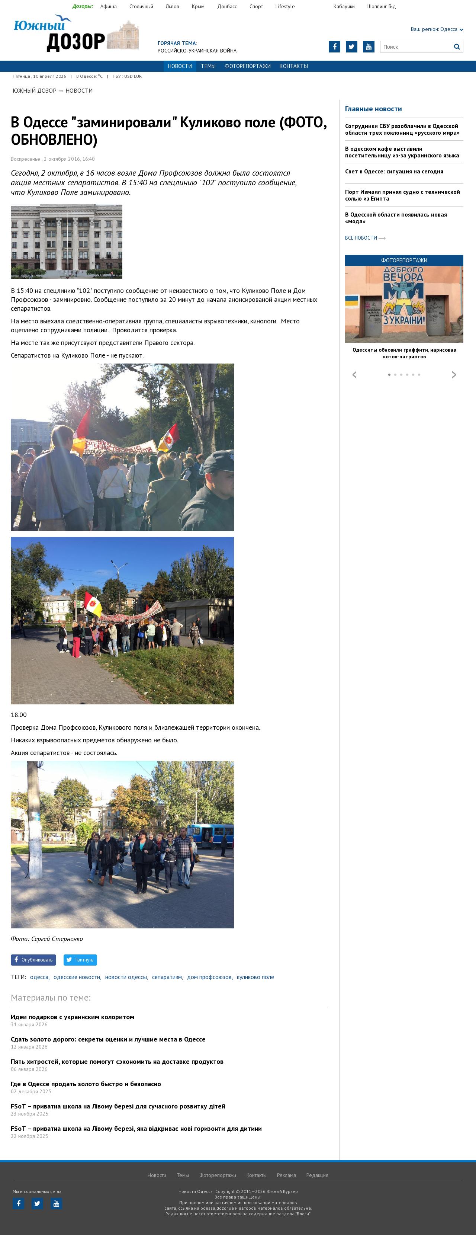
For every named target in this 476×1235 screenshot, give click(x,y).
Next (454, 374)
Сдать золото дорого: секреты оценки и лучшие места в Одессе (108, 1039)
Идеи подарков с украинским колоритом (72, 1016)
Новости (79, 90)
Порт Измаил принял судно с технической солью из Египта (402, 195)
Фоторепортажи (248, 66)
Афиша (108, 6)
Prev (354, 374)
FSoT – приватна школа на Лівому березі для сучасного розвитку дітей (118, 1106)
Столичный (141, 6)
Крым (198, 6)
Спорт (256, 6)
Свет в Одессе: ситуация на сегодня (394, 171)
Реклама (286, 1175)
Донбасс (227, 6)
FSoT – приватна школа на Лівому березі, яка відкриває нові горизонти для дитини (136, 1128)
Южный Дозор (35, 90)
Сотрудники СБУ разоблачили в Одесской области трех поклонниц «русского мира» (402, 129)
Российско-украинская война (197, 50)
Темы (208, 66)
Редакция (317, 1175)
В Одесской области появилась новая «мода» (396, 218)
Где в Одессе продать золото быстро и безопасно (86, 1083)
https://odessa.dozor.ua (76, 34)
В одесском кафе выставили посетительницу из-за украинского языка (402, 152)
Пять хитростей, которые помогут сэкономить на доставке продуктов (117, 1061)
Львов (172, 6)
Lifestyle (285, 6)
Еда (318, 6)
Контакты (294, 66)
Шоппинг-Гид (381, 6)
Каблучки (344, 6)
